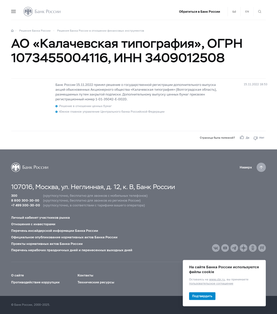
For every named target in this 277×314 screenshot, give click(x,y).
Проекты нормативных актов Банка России (47, 244)
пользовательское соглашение (211, 283)
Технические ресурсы (96, 282)
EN (247, 11)
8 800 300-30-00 (25, 200)
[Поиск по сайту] (259, 11)
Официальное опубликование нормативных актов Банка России (64, 237)
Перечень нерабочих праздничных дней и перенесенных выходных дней (71, 250)
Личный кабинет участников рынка (40, 217)
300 (14, 196)
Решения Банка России (35, 30)
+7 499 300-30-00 (25, 205)
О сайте (17, 275)
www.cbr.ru (217, 279)
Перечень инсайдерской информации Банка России (54, 231)
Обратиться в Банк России (199, 11)
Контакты (85, 275)
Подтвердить (202, 296)
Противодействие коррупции (35, 282)
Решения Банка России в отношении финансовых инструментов (100, 30)
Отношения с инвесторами (33, 224)
